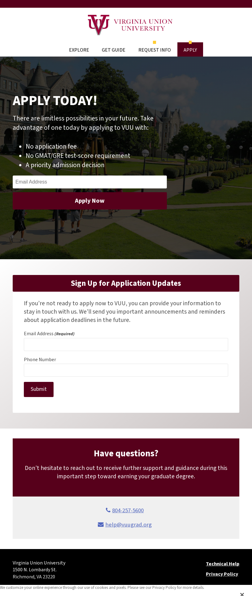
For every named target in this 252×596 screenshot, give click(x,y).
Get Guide (113, 50)
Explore (79, 50)
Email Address (49, 333)
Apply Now (90, 201)
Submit (39, 389)
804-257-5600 (128, 510)
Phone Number (40, 359)
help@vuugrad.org (128, 525)
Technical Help (222, 563)
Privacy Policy (222, 574)
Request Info (154, 50)
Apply (190, 50)
